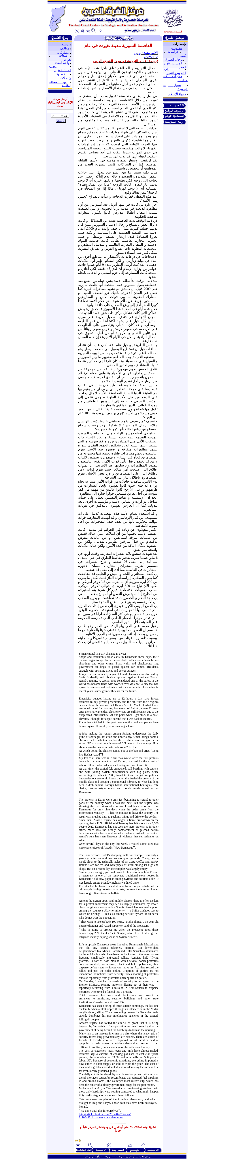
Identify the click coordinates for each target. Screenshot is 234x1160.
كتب (183, 55)
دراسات (172, 51)
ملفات (63, 55)
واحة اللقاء (62, 63)
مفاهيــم (176, 48)
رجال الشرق (173, 59)
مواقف (64, 48)
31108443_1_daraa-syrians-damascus (101, 1117)
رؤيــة (65, 44)
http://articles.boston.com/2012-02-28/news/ (105, 1114)
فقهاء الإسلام (177, 94)
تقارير (67, 59)
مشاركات (62, 53)
